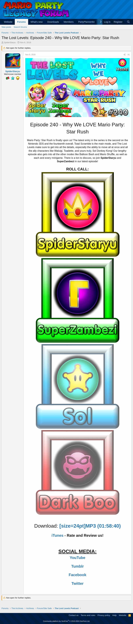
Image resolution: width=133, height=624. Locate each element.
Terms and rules (88, 615)
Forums (21, 21)
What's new (36, 21)
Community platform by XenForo (66, 621)
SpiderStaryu (10, 42)
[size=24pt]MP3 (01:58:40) (90, 526)
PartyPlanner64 (86, 21)
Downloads (53, 21)
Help (114, 615)
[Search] (128, 22)
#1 (129, 55)
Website (8, 21)
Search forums (20, 27)
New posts (6, 27)
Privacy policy (104, 615)
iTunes (58, 535)
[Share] (125, 55)
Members (69, 21)
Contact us (73, 615)
